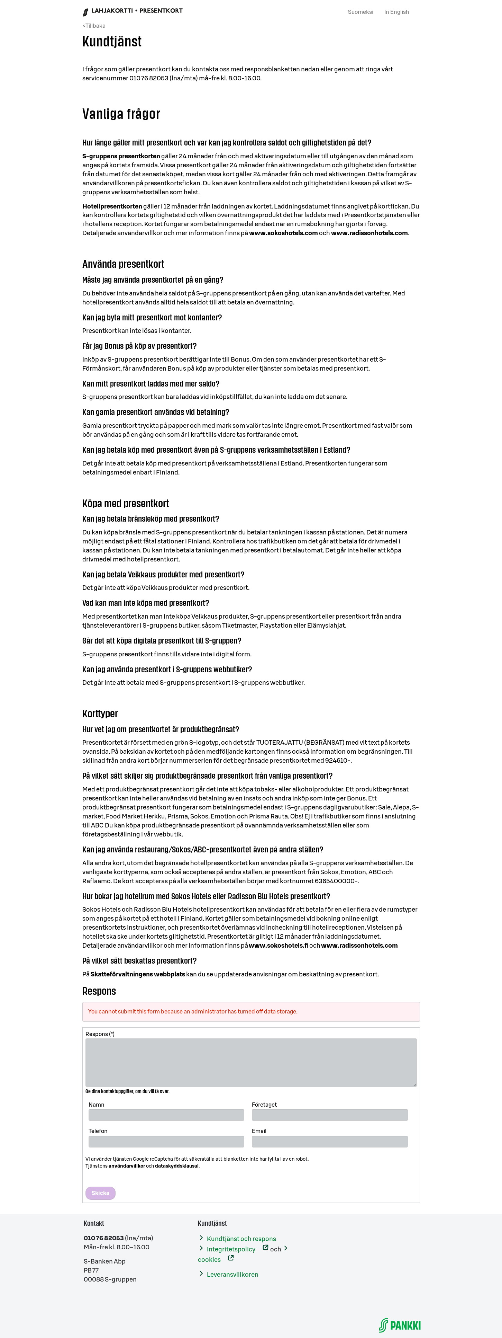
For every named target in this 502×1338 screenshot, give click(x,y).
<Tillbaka (94, 26)
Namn (96, 1105)
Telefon (98, 1131)
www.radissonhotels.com (369, 233)
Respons (96, 1034)
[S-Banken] (400, 1325)
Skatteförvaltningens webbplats (138, 974)
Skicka (100, 1193)
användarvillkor (127, 1166)
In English (396, 12)
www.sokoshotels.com (283, 233)
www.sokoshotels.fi (279, 945)
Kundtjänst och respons (241, 1239)
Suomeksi (360, 12)
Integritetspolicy (231, 1249)
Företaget (264, 1105)
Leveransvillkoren (232, 1274)
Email (259, 1131)
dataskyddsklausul (177, 1166)
